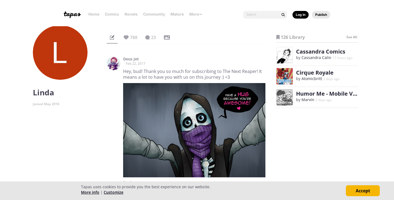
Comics (112, 14)
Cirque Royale (315, 72)
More (195, 14)
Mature (177, 14)
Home (93, 14)
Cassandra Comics (320, 51)
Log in (300, 15)
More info (90, 192)
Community (154, 14)
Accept (363, 191)
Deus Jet (131, 59)
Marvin (308, 99)
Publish (321, 15)
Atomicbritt (312, 78)
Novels (131, 14)
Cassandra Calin (316, 57)
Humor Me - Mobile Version (333, 93)
